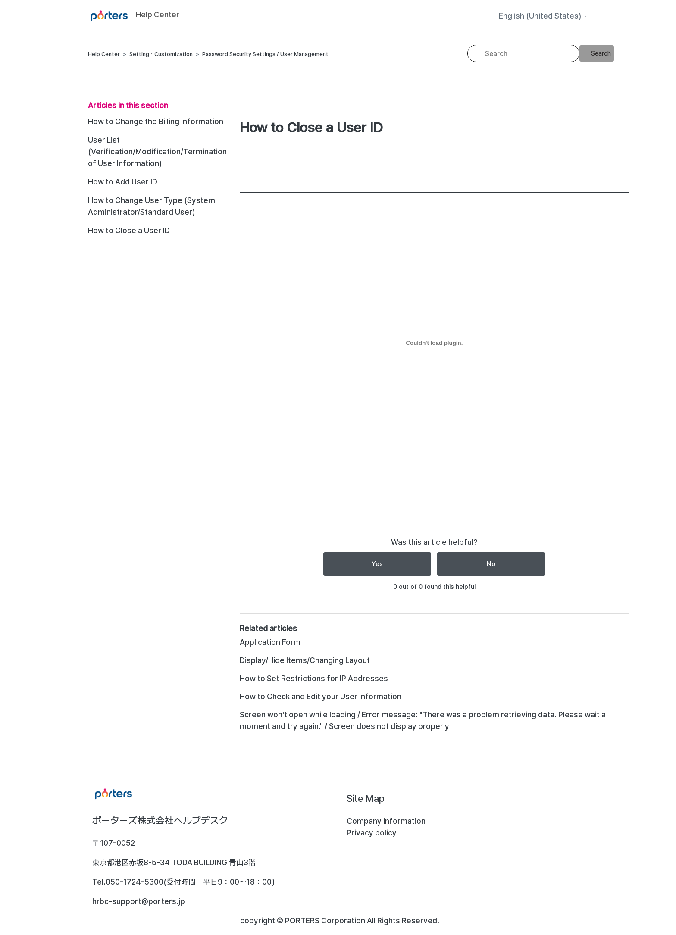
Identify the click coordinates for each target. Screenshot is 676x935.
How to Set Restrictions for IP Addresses (314, 678)
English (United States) (543, 16)
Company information (386, 821)
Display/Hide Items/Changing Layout (305, 660)
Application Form (270, 642)
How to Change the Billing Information (155, 121)
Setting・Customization (161, 54)
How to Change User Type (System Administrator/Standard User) (151, 206)
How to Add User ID (122, 181)
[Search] (523, 53)
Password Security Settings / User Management (265, 54)
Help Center (104, 54)
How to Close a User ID (129, 230)
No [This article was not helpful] (491, 564)
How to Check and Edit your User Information (320, 696)
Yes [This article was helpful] (377, 564)
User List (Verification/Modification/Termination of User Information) (157, 151)
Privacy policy (372, 832)
